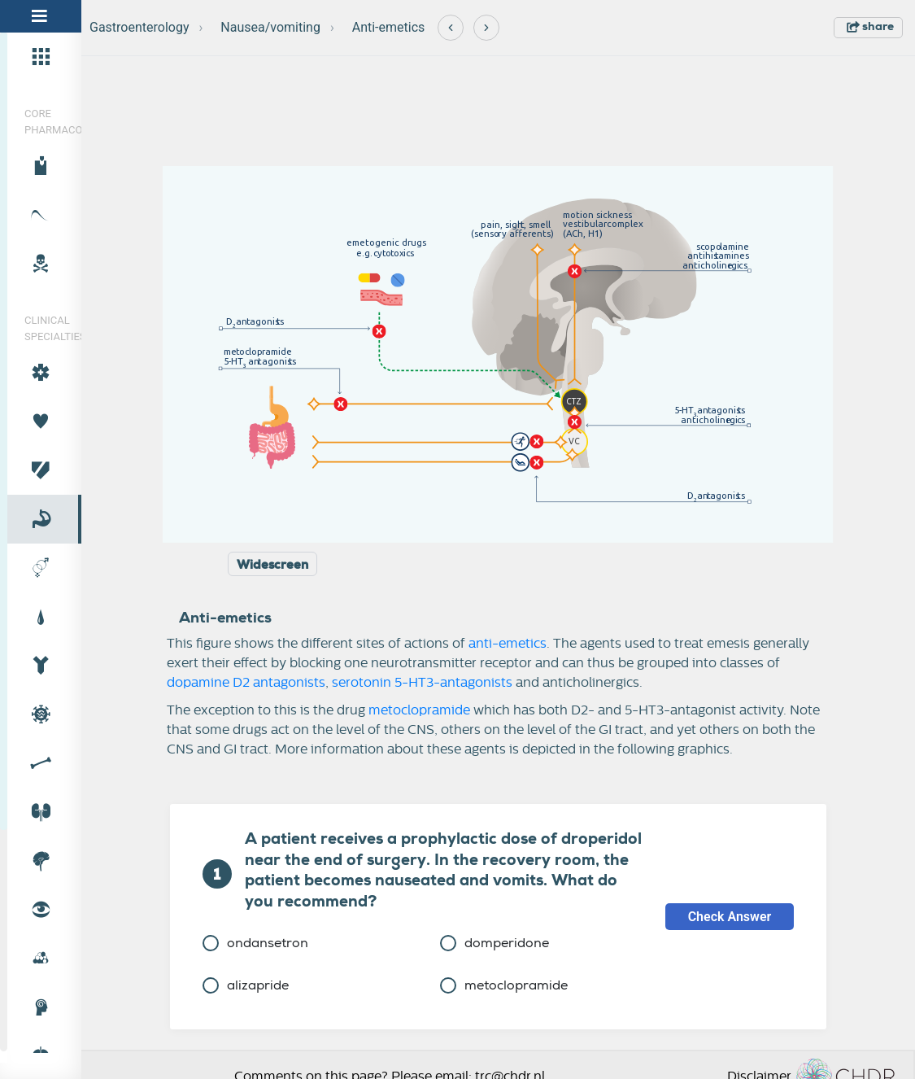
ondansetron (255, 942)
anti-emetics (507, 643)
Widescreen (272, 565)
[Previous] (451, 28)
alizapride (246, 985)
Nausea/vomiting (270, 27)
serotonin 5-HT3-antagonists (422, 682)
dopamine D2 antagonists (246, 682)
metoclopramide (419, 710)
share (870, 26)
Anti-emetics (388, 27)
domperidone (494, 942)
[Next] (486, 28)
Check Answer (730, 916)
